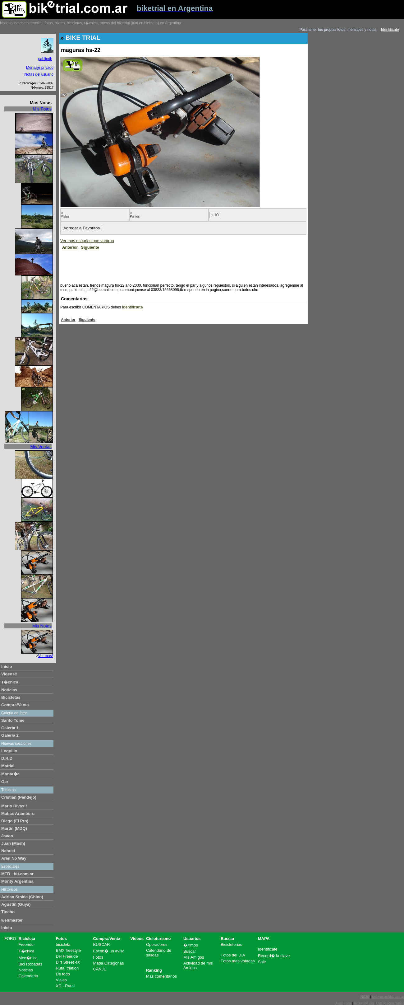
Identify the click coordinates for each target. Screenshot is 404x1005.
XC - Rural (65, 986)
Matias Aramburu (17, 813)
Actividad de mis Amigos (198, 965)
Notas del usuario (39, 74)
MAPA (263, 938)
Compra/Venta (15, 704)
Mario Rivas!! (14, 806)
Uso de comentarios (390, 1003)
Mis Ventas (41, 446)
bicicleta (63, 944)
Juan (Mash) (13, 843)
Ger (4, 781)
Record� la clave (274, 955)
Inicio (6, 666)
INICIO (365, 996)
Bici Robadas (31, 964)
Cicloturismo (158, 938)
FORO (10, 938)
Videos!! (9, 674)
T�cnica (9, 682)
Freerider (27, 944)
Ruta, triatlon (67, 968)
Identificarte (132, 307)
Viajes (61, 980)
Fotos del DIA (233, 955)
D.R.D (6, 758)
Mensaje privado (39, 67)
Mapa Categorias (108, 963)
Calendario (28, 976)
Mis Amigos (193, 957)
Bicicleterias (231, 944)
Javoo (7, 836)
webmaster (12, 920)
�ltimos (190, 945)
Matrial (8, 765)
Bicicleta (27, 938)
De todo (63, 974)
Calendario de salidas (158, 952)
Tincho (8, 911)
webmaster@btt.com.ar (388, 996)
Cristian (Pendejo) (18, 797)
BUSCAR (101, 944)
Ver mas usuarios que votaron (87, 240)
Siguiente (90, 247)
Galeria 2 (10, 735)
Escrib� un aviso (109, 951)
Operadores (157, 944)
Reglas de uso (364, 1003)
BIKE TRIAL (83, 37)
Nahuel (8, 850)
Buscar (189, 951)
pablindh (45, 59)
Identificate (390, 29)
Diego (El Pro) (14, 821)
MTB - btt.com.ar (17, 873)
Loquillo (9, 751)
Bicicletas (11, 697)
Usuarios (192, 938)
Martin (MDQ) (14, 828)
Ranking (154, 970)
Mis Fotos (42, 108)
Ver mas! (45, 656)
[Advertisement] (173, 265)
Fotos (61, 938)
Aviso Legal (343, 1003)
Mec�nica (28, 958)
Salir (262, 962)
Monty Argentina (17, 881)
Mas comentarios (161, 976)
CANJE (100, 969)
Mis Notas (42, 625)
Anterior (70, 247)
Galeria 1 (10, 728)
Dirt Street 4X (68, 962)
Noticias (9, 690)
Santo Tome (13, 720)
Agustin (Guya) (16, 904)
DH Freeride (67, 956)
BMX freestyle (68, 950)
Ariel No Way (13, 858)
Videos (137, 938)
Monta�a (10, 774)
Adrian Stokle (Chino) (22, 897)
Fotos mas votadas (238, 961)
